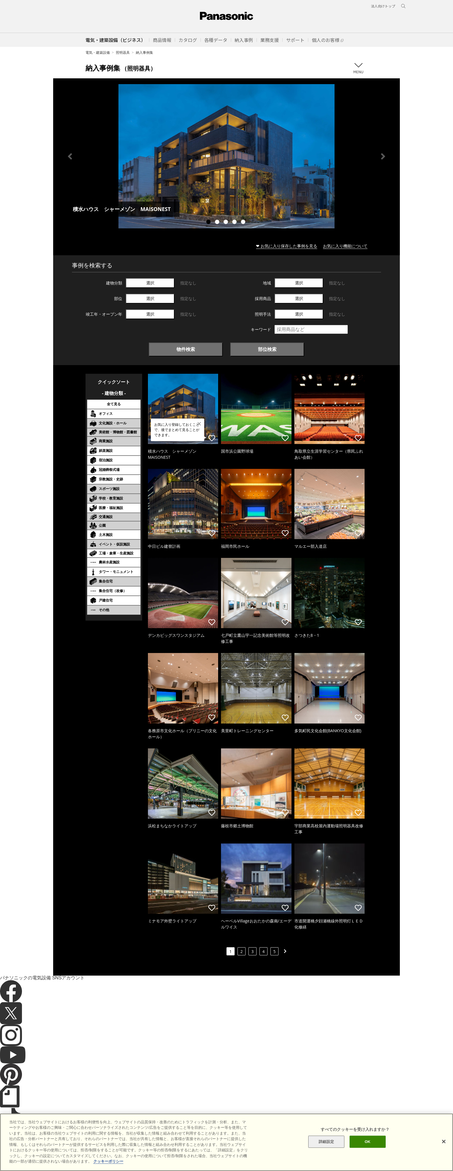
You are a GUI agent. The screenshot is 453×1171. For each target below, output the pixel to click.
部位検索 (267, 349)
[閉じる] (443, 1151)
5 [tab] (244, 222)
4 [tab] (235, 222)
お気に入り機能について (345, 246)
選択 (150, 283)
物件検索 (186, 349)
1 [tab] (209, 222)
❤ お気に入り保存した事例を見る (286, 246)
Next (383, 156)
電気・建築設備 (98, 52)
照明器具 (123, 52)
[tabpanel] (226, 156)
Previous (70, 156)
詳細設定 (326, 1152)
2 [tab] (218, 222)
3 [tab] (226, 222)
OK (367, 1152)
